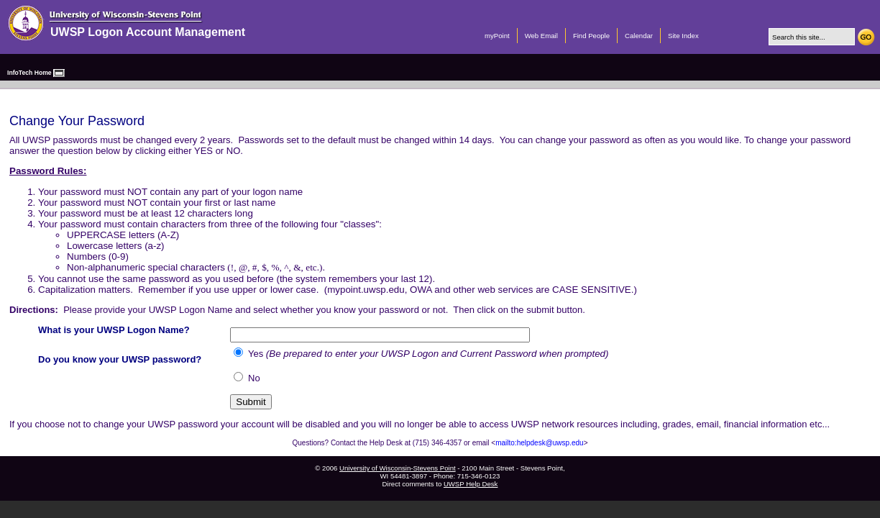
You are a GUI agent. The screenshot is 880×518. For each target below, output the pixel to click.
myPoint (497, 36)
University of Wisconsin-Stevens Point (397, 468)
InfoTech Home (29, 72)
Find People (591, 36)
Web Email (541, 36)
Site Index (683, 36)
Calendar (639, 36)
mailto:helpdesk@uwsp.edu (539, 443)
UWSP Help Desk (471, 484)
